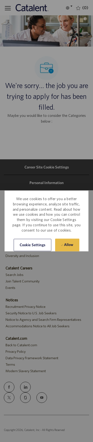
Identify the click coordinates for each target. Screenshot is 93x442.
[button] (33, 245)
